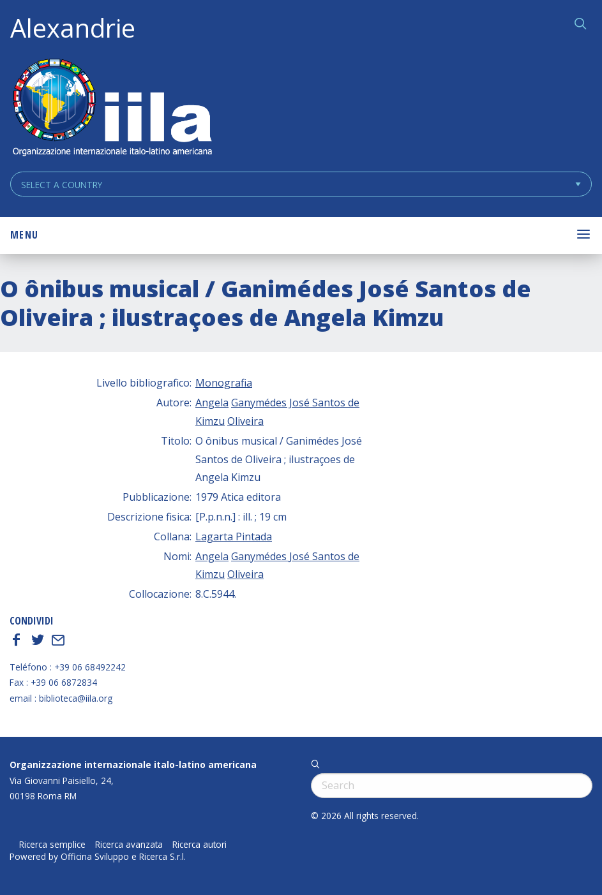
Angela (212, 403)
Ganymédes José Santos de (295, 403)
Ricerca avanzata (129, 844)
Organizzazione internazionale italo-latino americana (133, 764)
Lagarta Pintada (233, 536)
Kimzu (210, 421)
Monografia (223, 383)
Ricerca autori (199, 844)
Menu (24, 235)
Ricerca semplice (52, 844)
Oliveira (245, 421)
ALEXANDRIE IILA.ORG (111, 108)
